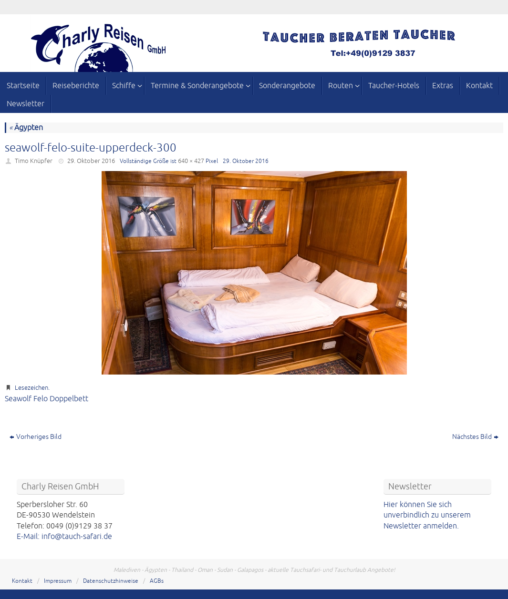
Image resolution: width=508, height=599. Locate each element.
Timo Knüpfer (33, 161)
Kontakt (22, 581)
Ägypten (26, 127)
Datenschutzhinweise (110, 581)
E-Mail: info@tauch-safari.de (64, 536)
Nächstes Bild (475, 437)
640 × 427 (191, 161)
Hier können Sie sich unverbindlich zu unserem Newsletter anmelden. (427, 515)
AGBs (157, 581)
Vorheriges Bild (36, 437)
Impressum (58, 581)
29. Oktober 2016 (91, 161)
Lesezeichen (31, 388)
